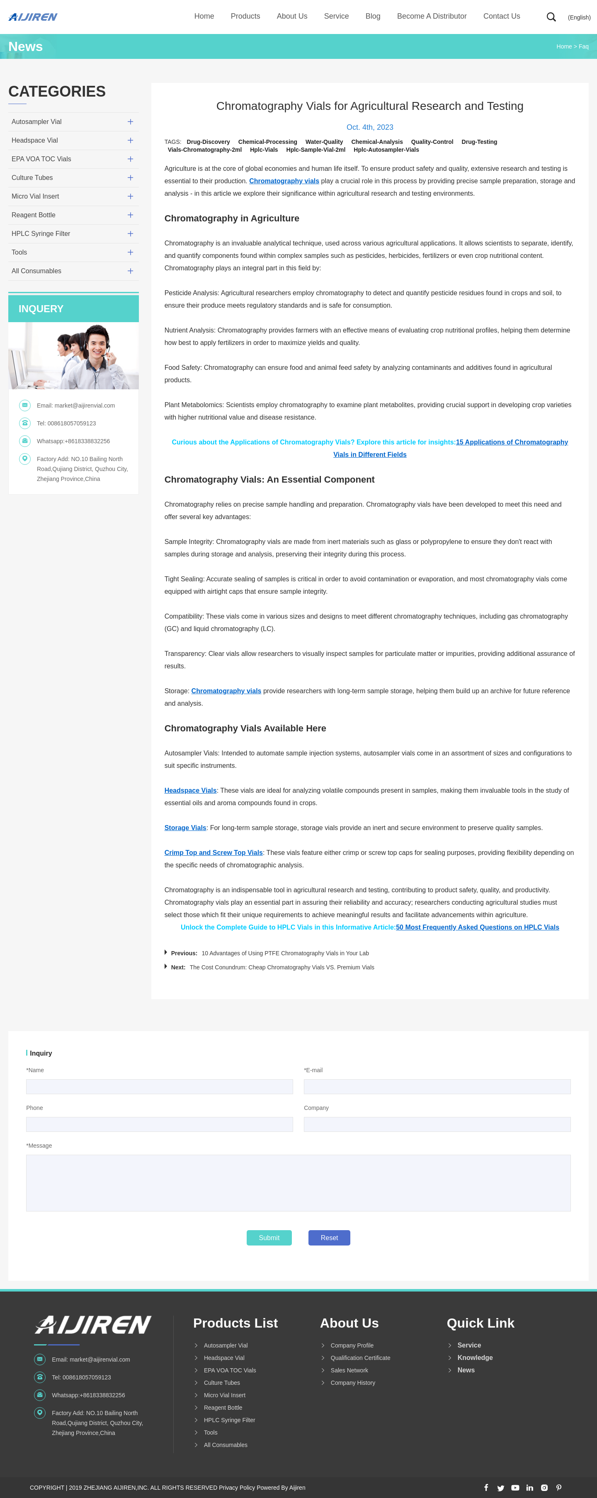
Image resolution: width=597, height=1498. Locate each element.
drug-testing (480, 141)
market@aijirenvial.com (85, 405)
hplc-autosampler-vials (386, 149)
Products (245, 16)
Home (204, 16)
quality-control (432, 141)
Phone (34, 1108)
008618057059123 (72, 423)
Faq (584, 46)
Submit (269, 1237)
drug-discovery (208, 141)
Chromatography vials (284, 181)
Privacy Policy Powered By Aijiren (262, 1487)
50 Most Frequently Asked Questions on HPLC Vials (477, 927)
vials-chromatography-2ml (205, 149)
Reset (329, 1237)
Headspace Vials (191, 790)
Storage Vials (185, 827)
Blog (373, 16)
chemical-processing (267, 141)
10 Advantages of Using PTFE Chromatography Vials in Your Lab (285, 953)
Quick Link (481, 1323)
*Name (35, 1070)
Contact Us (501, 16)
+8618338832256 (87, 441)
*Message (39, 1145)
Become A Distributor (432, 16)
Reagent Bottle (34, 215)
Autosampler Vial (37, 121)
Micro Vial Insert (35, 196)
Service (336, 16)
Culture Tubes (32, 177)
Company (316, 1108)
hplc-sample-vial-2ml (316, 149)
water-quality (324, 141)
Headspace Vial (35, 140)
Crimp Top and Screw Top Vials (214, 852)
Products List (235, 1323)
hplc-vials (264, 149)
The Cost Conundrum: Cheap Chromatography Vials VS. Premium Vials (282, 967)
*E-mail (313, 1070)
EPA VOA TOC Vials (41, 159)
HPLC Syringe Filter (41, 233)
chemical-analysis (377, 141)
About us (292, 16)
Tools (19, 252)
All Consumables (36, 270)
